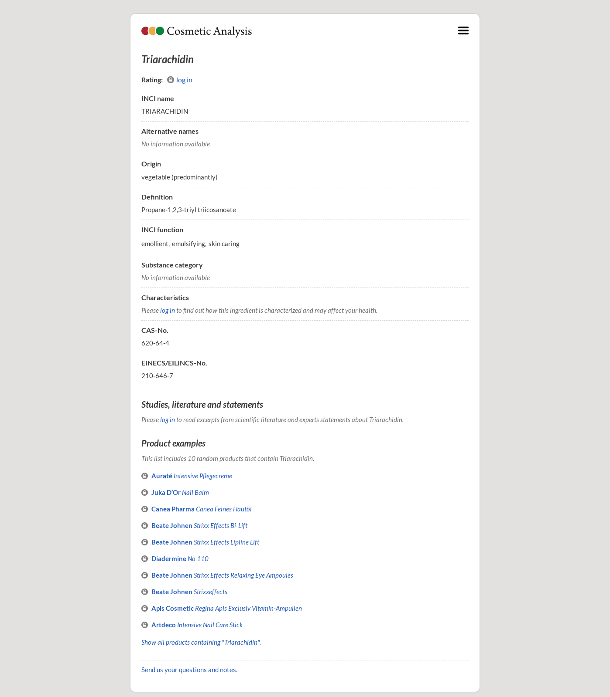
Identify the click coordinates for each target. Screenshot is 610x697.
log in (179, 80)
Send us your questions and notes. (189, 669)
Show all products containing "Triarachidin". (201, 642)
